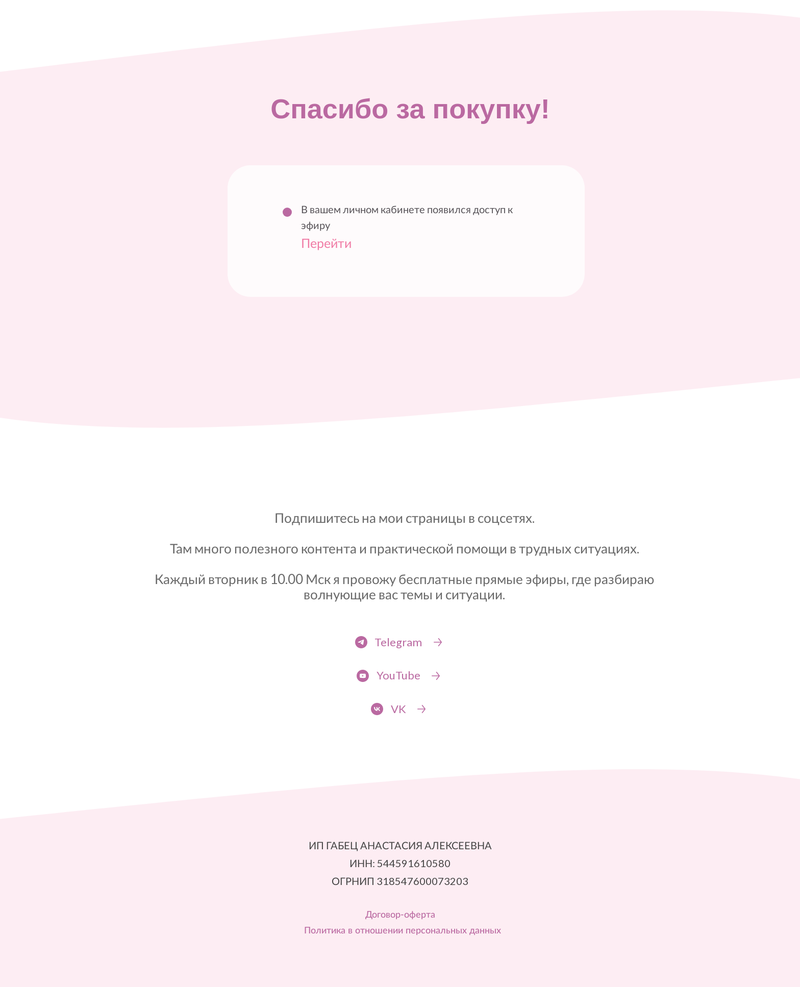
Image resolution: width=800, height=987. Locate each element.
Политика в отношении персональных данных (402, 930)
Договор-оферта (400, 915)
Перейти (326, 242)
